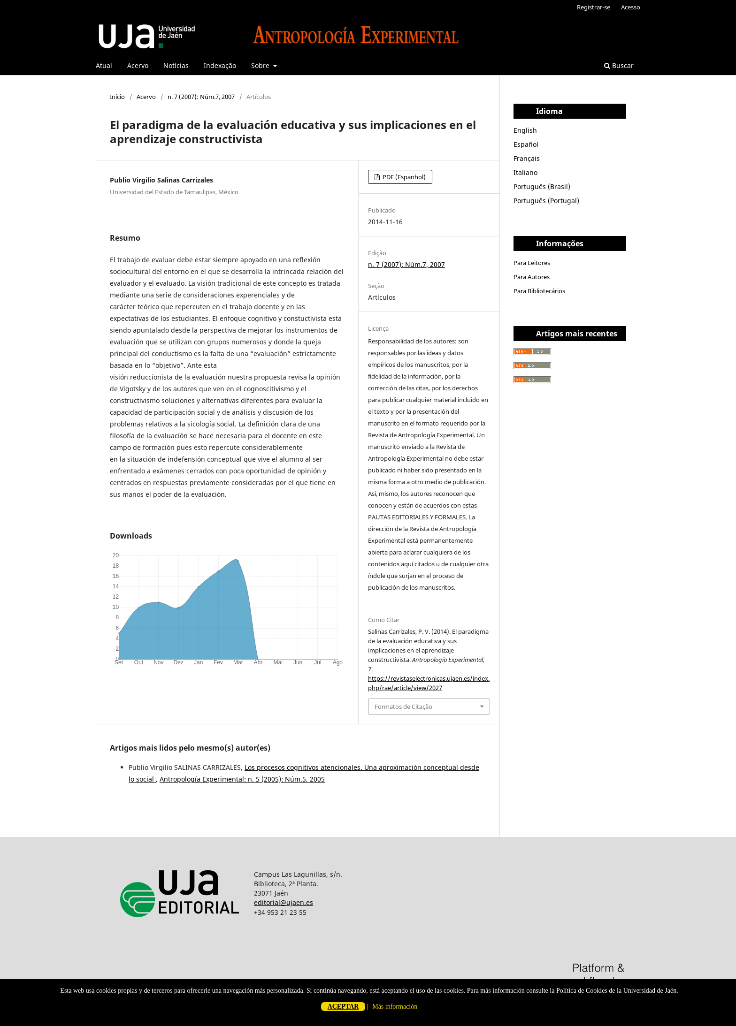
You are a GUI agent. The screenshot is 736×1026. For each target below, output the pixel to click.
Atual (104, 65)
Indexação (220, 65)
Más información (394, 1006)
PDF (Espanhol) (403, 177)
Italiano (525, 172)
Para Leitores (532, 262)
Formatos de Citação (403, 706)
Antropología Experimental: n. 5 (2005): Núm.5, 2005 (242, 779)
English (525, 130)
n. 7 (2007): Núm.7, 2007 (201, 96)
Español (526, 144)
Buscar (619, 65)
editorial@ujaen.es (283, 902)
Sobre (261, 65)
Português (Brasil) (542, 186)
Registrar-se (593, 7)
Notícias (176, 65)
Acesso (630, 7)
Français (527, 158)
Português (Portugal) (546, 200)
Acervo (137, 65)
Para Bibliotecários (539, 291)
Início (117, 96)
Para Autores (532, 277)
